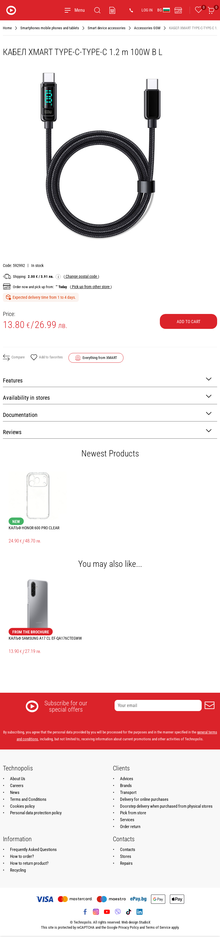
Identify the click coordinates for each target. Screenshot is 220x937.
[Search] (97, 10)
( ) (81, 276)
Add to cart (189, 321)
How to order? (22, 856)
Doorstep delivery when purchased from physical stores (166, 806)
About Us (17, 778)
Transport (128, 792)
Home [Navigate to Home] (7, 28)
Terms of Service (158, 927)
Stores (125, 856)
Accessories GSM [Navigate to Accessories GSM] (147, 28)
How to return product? (29, 863)
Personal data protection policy (36, 812)
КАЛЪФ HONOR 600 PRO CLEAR (34, 528)
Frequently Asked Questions (33, 849)
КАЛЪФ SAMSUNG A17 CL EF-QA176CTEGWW (45, 638)
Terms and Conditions (28, 799)
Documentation (107, 414)
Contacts (127, 849)
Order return (130, 826)
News (14, 792)
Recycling (18, 870)
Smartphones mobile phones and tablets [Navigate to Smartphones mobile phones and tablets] (49, 28)
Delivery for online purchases (144, 799)
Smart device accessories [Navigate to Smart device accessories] (106, 28)
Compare (14, 357)
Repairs (126, 863)
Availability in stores (107, 397)
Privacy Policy (128, 927)
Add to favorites (46, 357)
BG (163, 10)
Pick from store (133, 812)
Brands (126, 785)
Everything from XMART (99, 358)
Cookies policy (22, 806)
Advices (126, 778)
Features (107, 380)
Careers (16, 785)
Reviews (107, 432)
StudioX (144, 922)
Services (127, 819)
